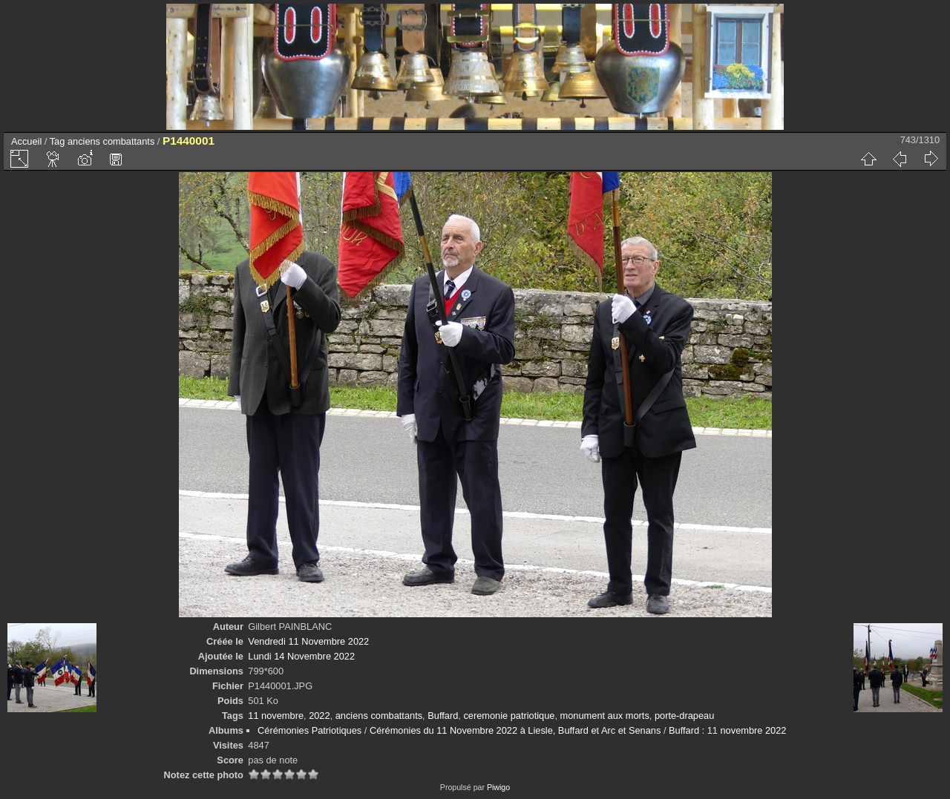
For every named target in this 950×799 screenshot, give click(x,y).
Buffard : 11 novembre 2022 (727, 730)
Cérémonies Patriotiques (309, 730)
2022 (319, 715)
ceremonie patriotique (508, 715)
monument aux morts (604, 715)
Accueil (26, 141)
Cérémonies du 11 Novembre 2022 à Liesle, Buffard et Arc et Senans (515, 730)
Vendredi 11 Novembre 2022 (308, 641)
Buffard (443, 715)
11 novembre (276, 715)
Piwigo (498, 787)
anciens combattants (111, 141)
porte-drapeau (684, 715)
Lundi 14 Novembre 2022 (301, 656)
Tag (57, 141)
